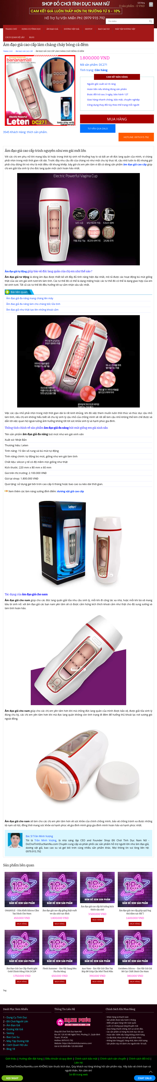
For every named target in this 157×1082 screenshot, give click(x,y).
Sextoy (10, 1033)
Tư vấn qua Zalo (98, 128)
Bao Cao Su (104, 29)
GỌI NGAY (12, 1078)
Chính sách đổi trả (139, 1058)
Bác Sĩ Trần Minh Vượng (39, 836)
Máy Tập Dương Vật (18, 1041)
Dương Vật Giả (71, 29)
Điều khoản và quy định (58, 1058)
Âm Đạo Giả (52, 29)
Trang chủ (11, 29)
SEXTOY (88, 29)
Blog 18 (11, 1049)
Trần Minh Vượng (45, 840)
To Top (150, 1072)
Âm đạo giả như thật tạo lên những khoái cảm (32, 309)
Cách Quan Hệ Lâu (17, 1045)
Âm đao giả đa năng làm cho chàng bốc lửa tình (33, 304)
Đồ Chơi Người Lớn (17, 1021)
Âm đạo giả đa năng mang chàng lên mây (29, 298)
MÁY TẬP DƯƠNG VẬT (125, 29)
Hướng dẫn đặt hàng (31, 1058)
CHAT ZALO (145, 1078)
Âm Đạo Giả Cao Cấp (24, 51)
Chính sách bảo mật (86, 1058)
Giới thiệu (11, 1058)
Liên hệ (78, 1062)
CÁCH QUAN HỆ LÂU (15, 37)
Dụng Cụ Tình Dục (31, 29)
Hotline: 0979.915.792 (136, 137)
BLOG (31, 37)
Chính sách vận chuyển (113, 1058)
